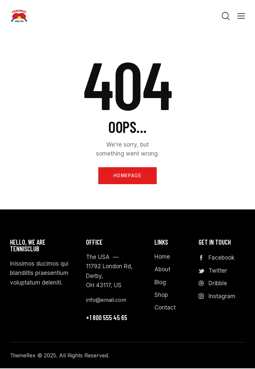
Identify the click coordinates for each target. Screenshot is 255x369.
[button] (241, 15)
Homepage (127, 176)
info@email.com (107, 301)
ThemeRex (23, 356)
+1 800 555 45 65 (106, 318)
